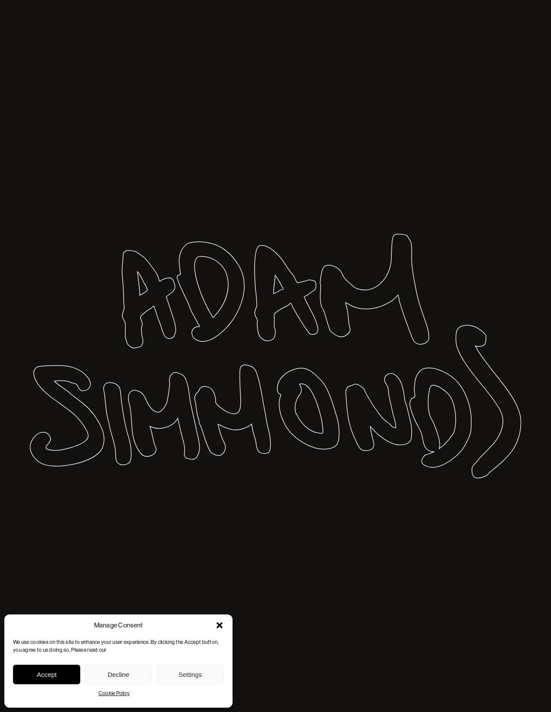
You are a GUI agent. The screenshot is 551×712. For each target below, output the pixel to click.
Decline (118, 674)
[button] (219, 625)
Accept (47, 674)
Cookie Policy (114, 693)
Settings (190, 674)
